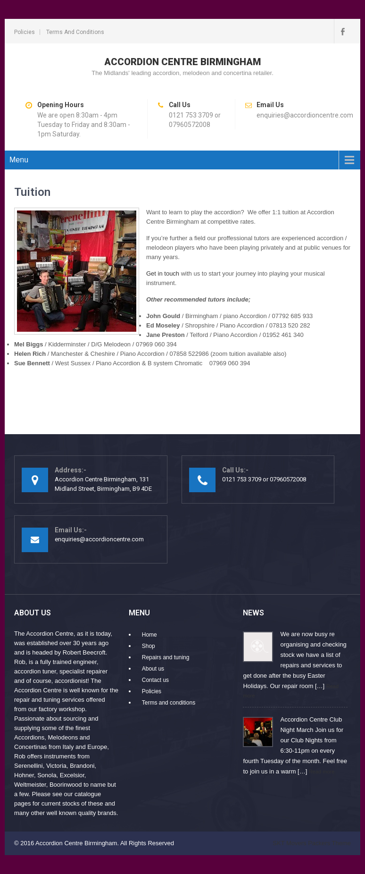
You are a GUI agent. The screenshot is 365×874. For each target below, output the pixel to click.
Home (149, 634)
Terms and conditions (75, 32)
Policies (24, 32)
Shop (148, 646)
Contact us (155, 680)
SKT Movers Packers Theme (312, 843)
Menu (18, 160)
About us (153, 668)
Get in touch (162, 273)
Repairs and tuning (166, 657)
